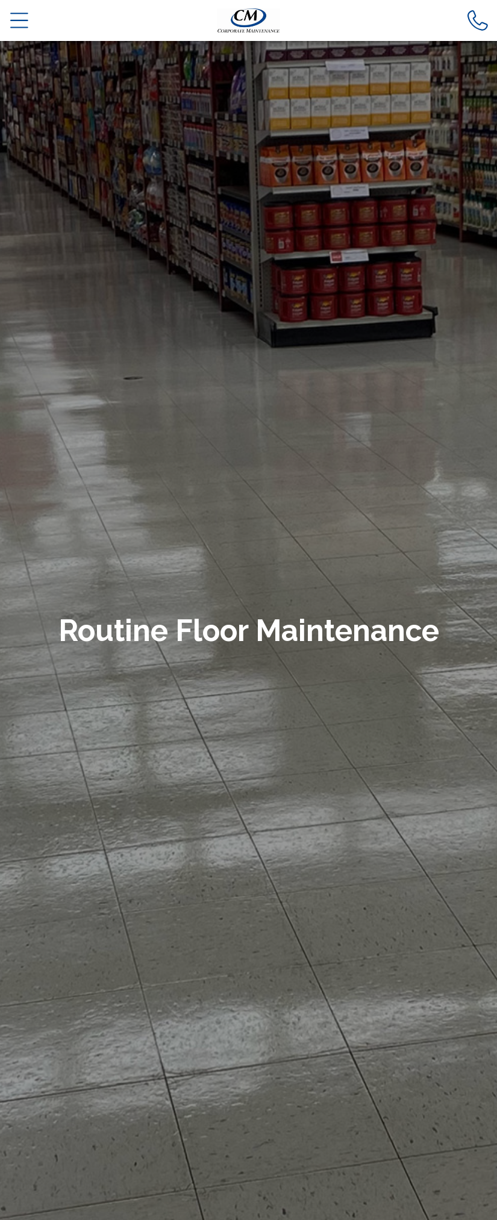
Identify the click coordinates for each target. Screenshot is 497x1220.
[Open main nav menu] (19, 20)
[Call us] (478, 20)
